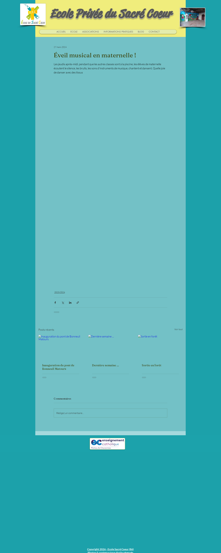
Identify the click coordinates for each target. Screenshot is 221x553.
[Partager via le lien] (77, 302)
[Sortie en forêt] (160, 347)
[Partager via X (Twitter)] (62, 302)
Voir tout (178, 329)
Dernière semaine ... (105, 365)
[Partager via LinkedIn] (70, 302)
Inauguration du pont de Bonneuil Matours (58, 367)
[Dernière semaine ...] (110, 347)
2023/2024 (59, 292)
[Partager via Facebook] (55, 302)
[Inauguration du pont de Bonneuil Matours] (61, 347)
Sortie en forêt (151, 365)
